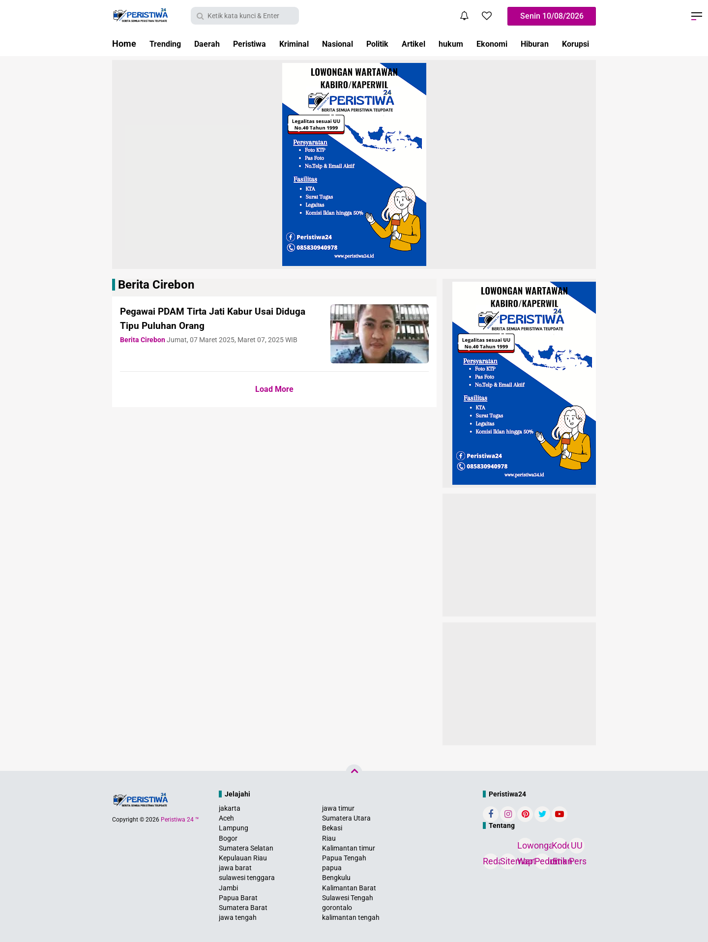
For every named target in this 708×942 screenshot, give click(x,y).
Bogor (228, 838)
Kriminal (308, 43)
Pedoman (542, 861)
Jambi (228, 888)
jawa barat (235, 868)
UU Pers (577, 847)
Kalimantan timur (348, 848)
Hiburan (572, 43)
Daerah (212, 43)
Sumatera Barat (243, 908)
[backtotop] (354, 773)
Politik (400, 43)
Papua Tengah (344, 858)
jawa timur (338, 808)
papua (332, 868)
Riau (329, 838)
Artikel (440, 43)
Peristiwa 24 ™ (180, 819)
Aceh (226, 818)
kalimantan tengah (351, 917)
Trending (167, 43)
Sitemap (508, 861)
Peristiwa (259, 43)
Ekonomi (525, 43)
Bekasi (332, 828)
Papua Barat (238, 898)
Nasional (356, 43)
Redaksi (491, 861)
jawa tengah (238, 917)
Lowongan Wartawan (525, 847)
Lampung (233, 828)
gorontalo (337, 908)
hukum (481, 43)
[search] (245, 16)
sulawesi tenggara (247, 878)
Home (124, 43)
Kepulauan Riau (243, 858)
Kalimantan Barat (349, 888)
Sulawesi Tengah (347, 898)
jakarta (229, 808)
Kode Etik (559, 847)
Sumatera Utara (346, 818)
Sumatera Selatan (246, 848)
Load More (274, 389)
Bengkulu (336, 878)
